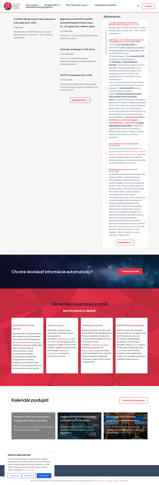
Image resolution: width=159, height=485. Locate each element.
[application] (38, 4)
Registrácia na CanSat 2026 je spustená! (124, 173)
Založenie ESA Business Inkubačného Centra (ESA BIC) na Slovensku (78, 423)
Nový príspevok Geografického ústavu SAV (125, 145)
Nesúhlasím (29, 475)
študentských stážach (100, 347)
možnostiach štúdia (92, 353)
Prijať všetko (44, 475)
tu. (130, 238)
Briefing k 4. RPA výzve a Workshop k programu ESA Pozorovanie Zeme (126, 41)
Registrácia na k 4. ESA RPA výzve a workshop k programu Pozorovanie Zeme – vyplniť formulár (127, 120)
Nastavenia (14, 475)
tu (120, 33)
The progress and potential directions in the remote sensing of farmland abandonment (126, 151)
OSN (120, 353)
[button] (80, 107)
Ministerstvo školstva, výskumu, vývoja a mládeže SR (109, 481)
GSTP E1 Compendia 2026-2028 (79, 82)
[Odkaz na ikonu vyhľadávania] (138, 6)
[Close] (52, 452)
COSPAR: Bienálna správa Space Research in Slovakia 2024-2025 (125, 24)
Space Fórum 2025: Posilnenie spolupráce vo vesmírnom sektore (124, 423)
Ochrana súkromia (29, 470)
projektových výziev (64, 341)
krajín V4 (134, 347)
